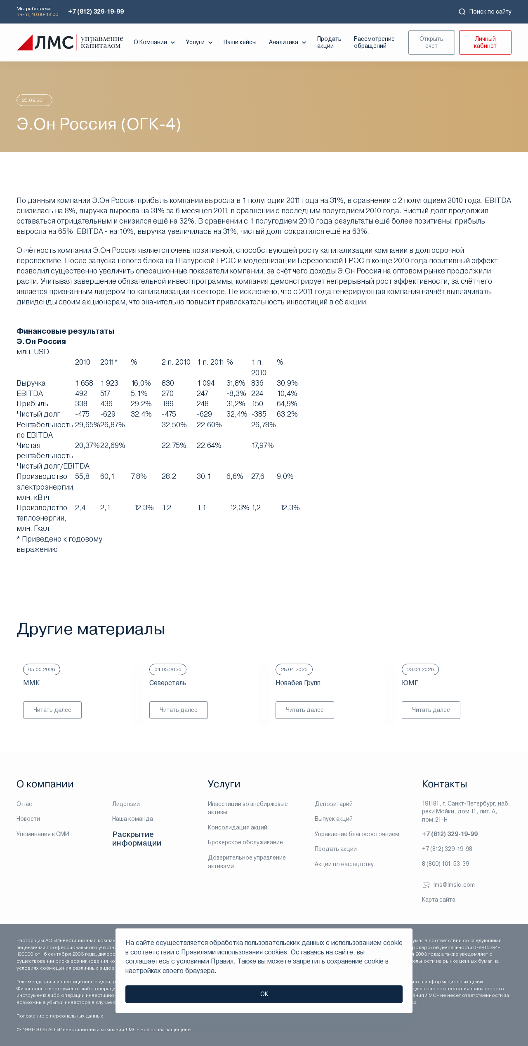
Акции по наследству (344, 864)
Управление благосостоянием (357, 834)
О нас (24, 804)
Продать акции (329, 42)
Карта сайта (438, 899)
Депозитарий (334, 804)
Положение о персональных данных (59, 1016)
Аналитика (288, 42)
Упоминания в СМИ (42, 834)
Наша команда (132, 818)
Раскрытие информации (136, 839)
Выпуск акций (334, 818)
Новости (28, 818)
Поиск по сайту (485, 11)
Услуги (200, 42)
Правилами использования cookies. (235, 952)
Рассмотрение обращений (374, 42)
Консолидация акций (237, 827)
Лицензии (126, 804)
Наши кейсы (240, 42)
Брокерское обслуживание (245, 842)
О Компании (155, 42)
